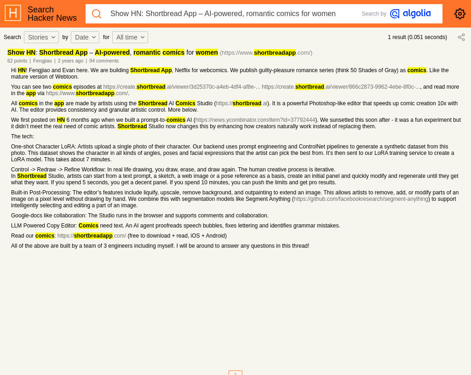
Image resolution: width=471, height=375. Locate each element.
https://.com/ (91, 236)
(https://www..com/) (266, 52)
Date (86, 37)
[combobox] (43, 37)
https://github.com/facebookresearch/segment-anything (361, 199)
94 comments (104, 60)
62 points (17, 60)
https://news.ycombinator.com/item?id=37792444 (255, 120)
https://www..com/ (87, 93)
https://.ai (241, 103)
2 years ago (71, 60)
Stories (42, 37)
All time (131, 37)
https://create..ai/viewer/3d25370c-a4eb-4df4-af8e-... (181, 87)
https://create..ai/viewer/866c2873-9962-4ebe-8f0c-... (341, 87)
